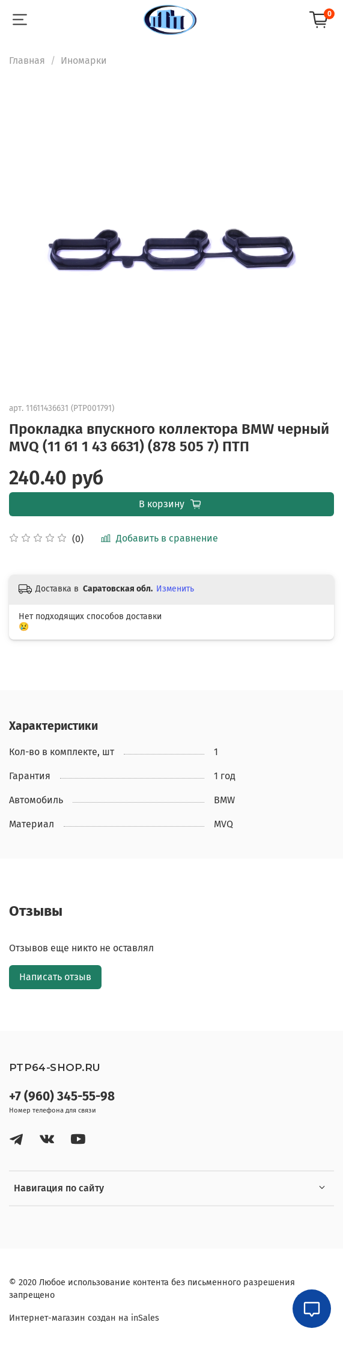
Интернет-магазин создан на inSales (84, 1318)
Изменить (175, 589)
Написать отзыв (55, 977)
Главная (27, 60)
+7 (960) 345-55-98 (62, 1096)
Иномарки (84, 60)
